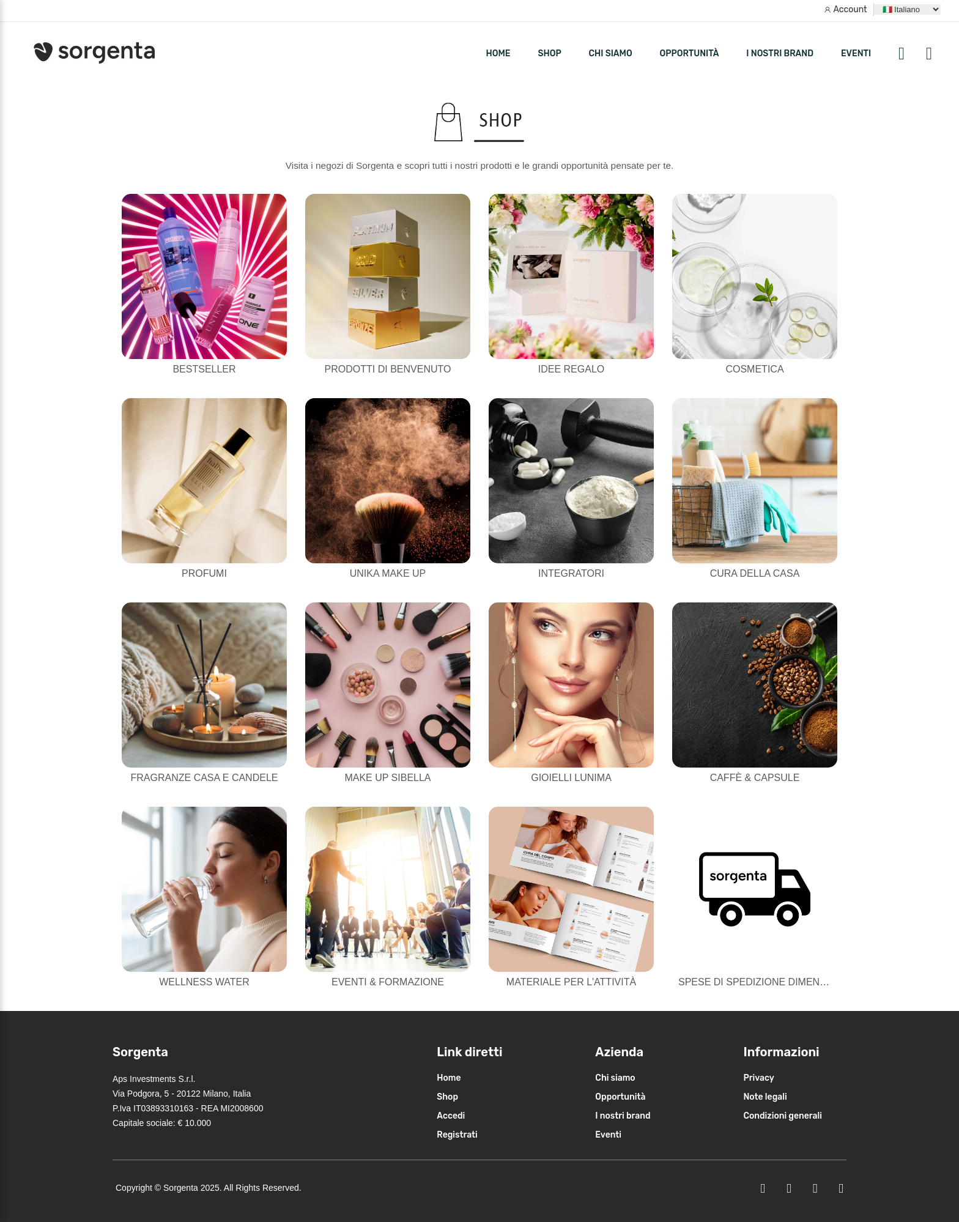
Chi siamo (610, 53)
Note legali (765, 1097)
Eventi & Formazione (387, 982)
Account (850, 9)
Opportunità (689, 53)
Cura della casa (755, 573)
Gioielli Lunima (571, 777)
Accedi (451, 1116)
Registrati (457, 1135)
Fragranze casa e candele (204, 777)
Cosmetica (754, 369)
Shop (447, 1097)
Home (449, 1078)
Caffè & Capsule (755, 777)
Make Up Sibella (387, 777)
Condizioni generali (782, 1116)
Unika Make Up (388, 573)
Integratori (571, 573)
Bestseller (203, 369)
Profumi (204, 573)
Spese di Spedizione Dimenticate (766, 982)
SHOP (549, 53)
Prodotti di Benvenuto (388, 369)
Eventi (856, 53)
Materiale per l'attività (571, 982)
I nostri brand (779, 53)
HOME (498, 53)
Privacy (758, 1078)
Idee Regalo (571, 369)
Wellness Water (204, 982)
